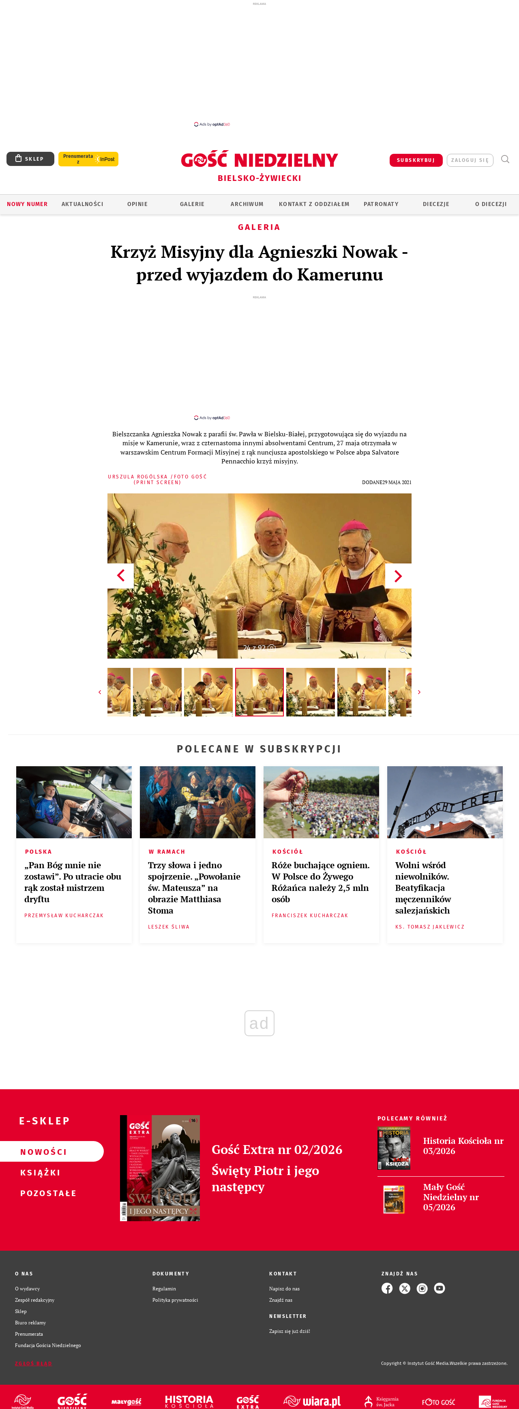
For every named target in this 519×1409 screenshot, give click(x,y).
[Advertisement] (259, 64)
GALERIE (192, 204)
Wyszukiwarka (505, 159)
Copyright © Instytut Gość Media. (415, 1356)
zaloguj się (470, 160)
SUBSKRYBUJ (416, 160)
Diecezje (436, 204)
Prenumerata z (78, 159)
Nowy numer (27, 204)
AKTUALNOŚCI (82, 204)
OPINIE (137, 204)
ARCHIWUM (247, 204)
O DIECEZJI (491, 204)
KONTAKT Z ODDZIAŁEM (314, 204)
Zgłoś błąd (33, 1356)
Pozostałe (39, 1185)
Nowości (39, 1144)
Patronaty (381, 204)
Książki (39, 1164)
